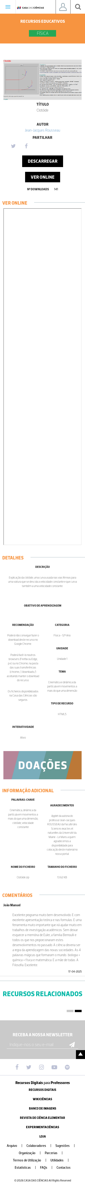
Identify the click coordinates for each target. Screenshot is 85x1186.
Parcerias (55, 1153)
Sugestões (66, 1146)
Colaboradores (40, 1146)
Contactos (64, 1167)
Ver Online (42, 177)
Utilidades (61, 1160)
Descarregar (42, 161)
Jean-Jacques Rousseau (42, 130)
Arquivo (16, 1146)
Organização (31, 1153)
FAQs (48, 1167)
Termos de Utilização (31, 1160)
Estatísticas (27, 1167)
